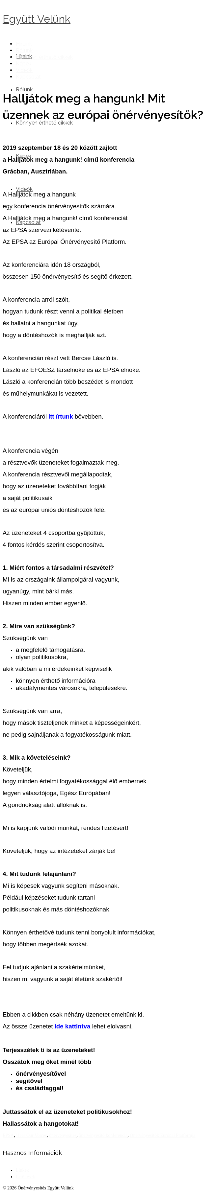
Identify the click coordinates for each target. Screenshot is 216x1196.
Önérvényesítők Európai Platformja (162, 1135)
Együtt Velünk (36, 19)
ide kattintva (73, 1026)
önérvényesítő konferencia (103, 1135)
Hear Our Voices (31, 1135)
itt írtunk (60, 416)
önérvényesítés (62, 1135)
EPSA (8, 1135)
